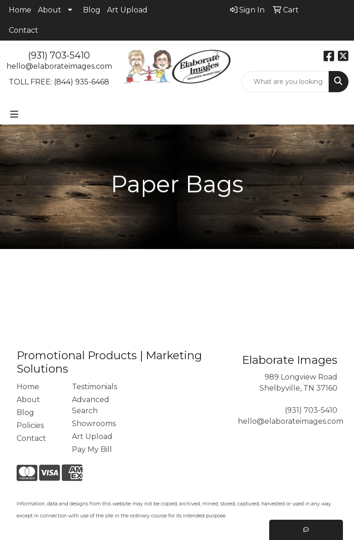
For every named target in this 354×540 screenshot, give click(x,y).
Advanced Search (90, 405)
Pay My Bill (92, 449)
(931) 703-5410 (59, 55)
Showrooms (94, 423)
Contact (23, 30)
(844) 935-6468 (81, 81)
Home (20, 10)
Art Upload (127, 10)
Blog (91, 10)
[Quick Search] (285, 81)
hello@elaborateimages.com (59, 66)
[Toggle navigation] (14, 114)
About (49, 10)
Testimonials (94, 386)
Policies (30, 425)
